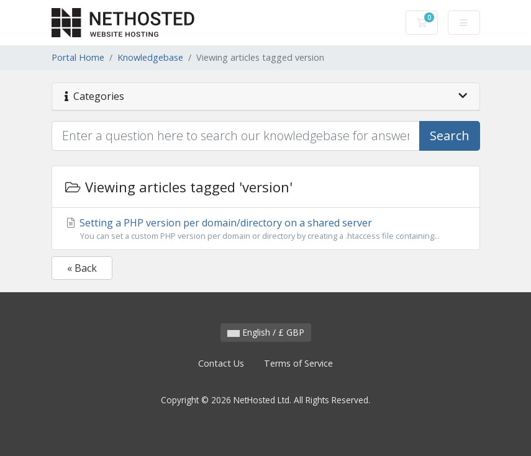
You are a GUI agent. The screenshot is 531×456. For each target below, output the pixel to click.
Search (450, 135)
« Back (82, 268)
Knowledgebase (150, 57)
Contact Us (221, 363)
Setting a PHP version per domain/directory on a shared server (266, 229)
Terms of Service (298, 363)
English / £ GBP (265, 332)
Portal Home (78, 57)
